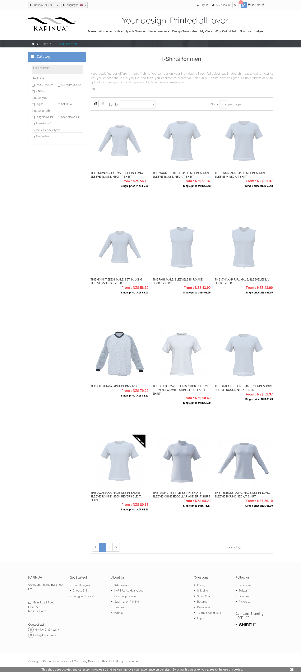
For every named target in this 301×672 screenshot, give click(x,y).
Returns (202, 601)
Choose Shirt (80, 590)
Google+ (244, 596)
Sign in (203, 5)
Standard (42, 136)
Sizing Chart (204, 596)
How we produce (125, 596)
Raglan (41, 104)
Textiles (119, 607)
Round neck (44, 84)
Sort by (114, 104)
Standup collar (71, 84)
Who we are (121, 585)
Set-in (66, 104)
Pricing (201, 585)
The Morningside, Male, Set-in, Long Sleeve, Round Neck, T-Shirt (117, 174)
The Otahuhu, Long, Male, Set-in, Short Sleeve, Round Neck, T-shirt (244, 388)
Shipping (202, 590)
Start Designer (81, 585)
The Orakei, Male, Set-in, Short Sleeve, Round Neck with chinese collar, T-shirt (181, 390)
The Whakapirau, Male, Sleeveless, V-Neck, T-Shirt (242, 281)
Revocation (204, 607)
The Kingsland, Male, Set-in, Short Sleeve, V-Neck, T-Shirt (240, 174)
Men (45, 44)
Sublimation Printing (126, 601)
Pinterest (244, 601)
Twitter (243, 590)
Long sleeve (44, 117)
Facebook (245, 585)
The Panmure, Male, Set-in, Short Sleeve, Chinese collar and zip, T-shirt (181, 494)
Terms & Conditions (209, 612)
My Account (221, 5)
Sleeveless (43, 123)
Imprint (201, 618)
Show (215, 104)
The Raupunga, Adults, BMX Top (114, 386)
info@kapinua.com (47, 635)
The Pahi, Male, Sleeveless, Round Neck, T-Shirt (178, 281)
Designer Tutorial (83, 596)
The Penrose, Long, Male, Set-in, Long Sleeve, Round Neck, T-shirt (242, 494)
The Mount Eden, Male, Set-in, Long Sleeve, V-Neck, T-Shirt (116, 281)
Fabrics (118, 612)
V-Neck (41, 91)
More (94, 89)
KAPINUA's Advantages (128, 590)
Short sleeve (70, 117)
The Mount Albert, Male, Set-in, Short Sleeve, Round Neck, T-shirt (181, 174)
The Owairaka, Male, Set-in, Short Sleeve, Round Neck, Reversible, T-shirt (116, 496)
